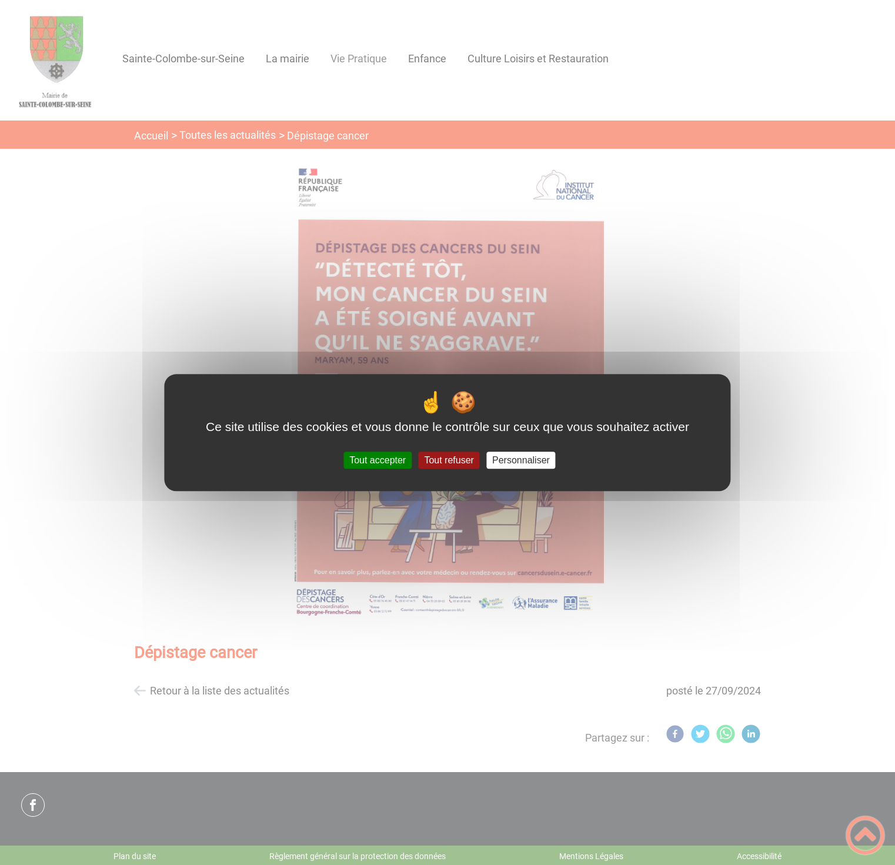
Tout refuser (448, 460)
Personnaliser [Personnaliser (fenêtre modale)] (521, 460)
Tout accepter (377, 460)
